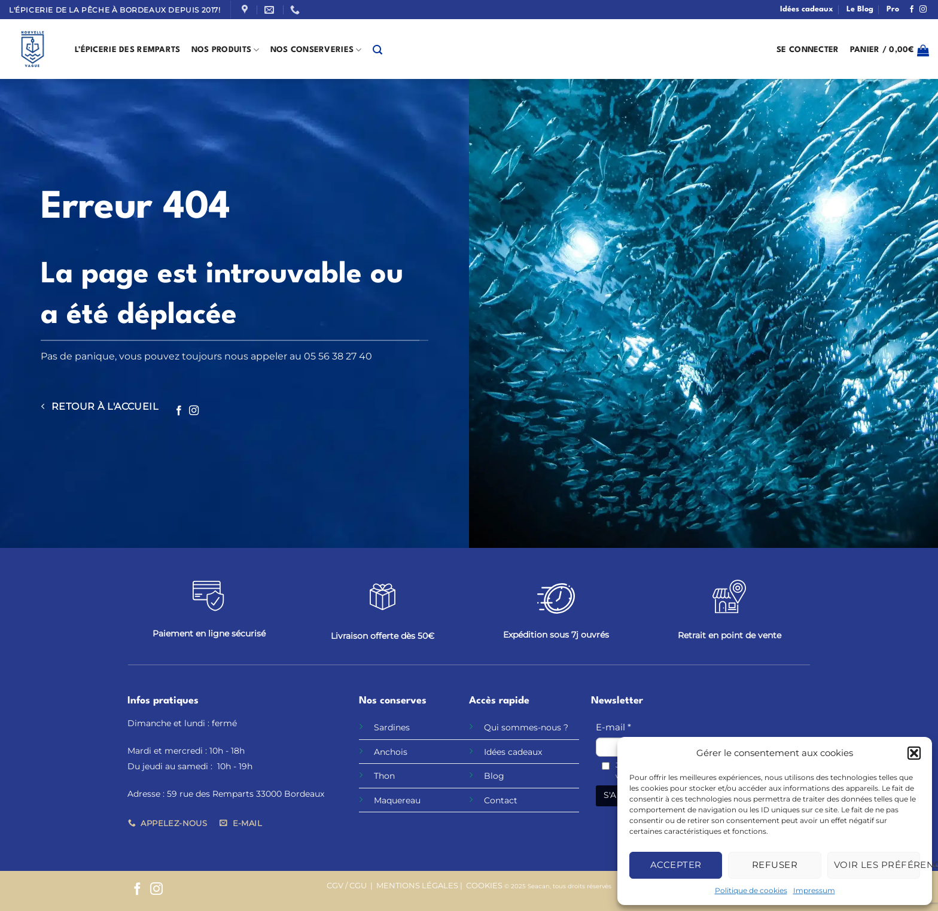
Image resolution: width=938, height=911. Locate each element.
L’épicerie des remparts (128, 50)
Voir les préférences (877, 864)
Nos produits (225, 50)
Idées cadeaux (806, 9)
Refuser (774, 864)
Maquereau (397, 800)
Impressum (814, 890)
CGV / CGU (347, 885)
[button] (914, 753)
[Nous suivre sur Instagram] (923, 9)
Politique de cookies (751, 890)
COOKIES (484, 885)
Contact (500, 800)
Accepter (676, 864)
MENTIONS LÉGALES (417, 885)
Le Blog (859, 9)
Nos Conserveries (316, 50)
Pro (893, 9)
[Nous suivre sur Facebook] (911, 9)
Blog (494, 775)
